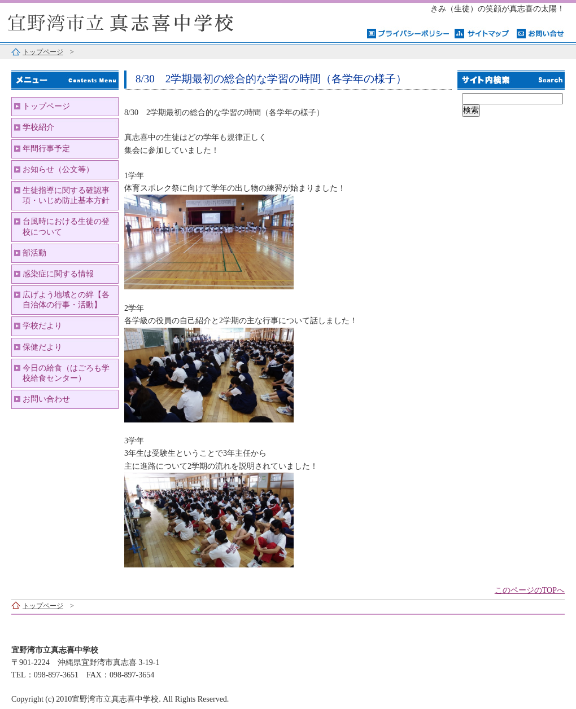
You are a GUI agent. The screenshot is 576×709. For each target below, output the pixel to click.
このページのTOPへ (530, 590)
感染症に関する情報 (58, 274)
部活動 (34, 253)
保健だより (42, 347)
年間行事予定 (46, 148)
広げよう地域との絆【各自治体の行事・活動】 (66, 299)
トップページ (43, 52)
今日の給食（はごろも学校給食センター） (66, 373)
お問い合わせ (46, 399)
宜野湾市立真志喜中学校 (141, 21)
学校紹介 (38, 127)
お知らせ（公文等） (58, 169)
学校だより (42, 326)
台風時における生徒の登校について (66, 226)
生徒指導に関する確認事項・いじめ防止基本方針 (66, 195)
